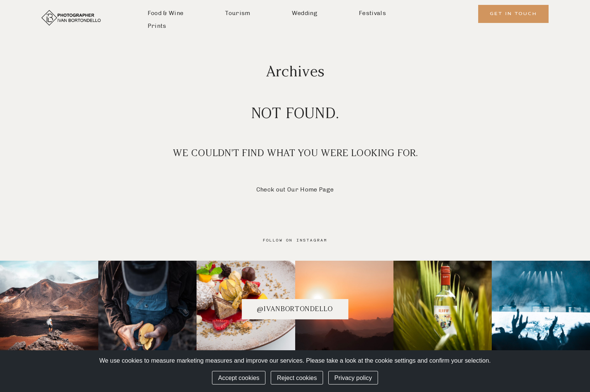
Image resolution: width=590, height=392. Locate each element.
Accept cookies (238, 377)
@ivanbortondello (295, 309)
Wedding (304, 13)
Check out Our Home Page (295, 189)
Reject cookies (297, 377)
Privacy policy (353, 377)
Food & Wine (166, 13)
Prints (157, 25)
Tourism (237, 13)
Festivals (372, 13)
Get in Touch (513, 13)
